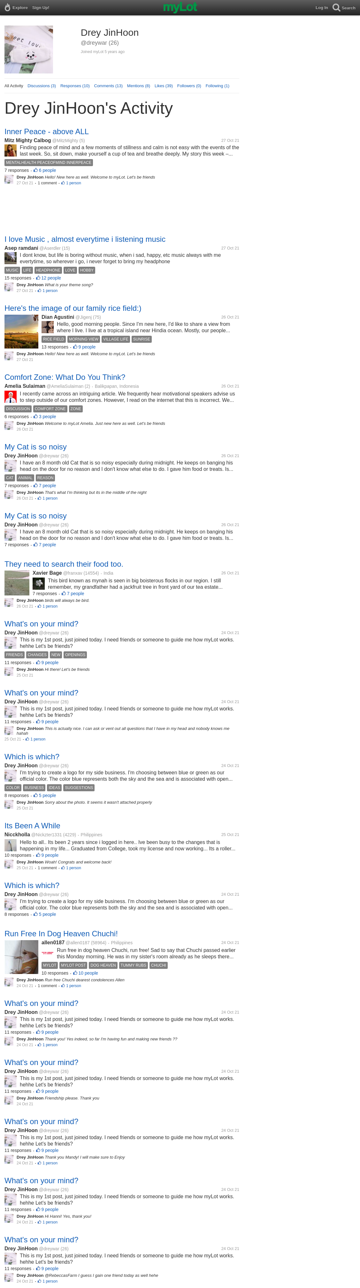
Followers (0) (189, 85)
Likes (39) (164, 85)
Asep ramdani (21, 248)
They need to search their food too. (63, 564)
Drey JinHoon (21, 455)
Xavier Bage (47, 573)
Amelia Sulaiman (24, 386)
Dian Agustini (58, 317)
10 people (88, 973)
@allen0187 (78, 942)
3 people (47, 416)
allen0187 (53, 942)
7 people (47, 485)
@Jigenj (83, 317)
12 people (51, 277)
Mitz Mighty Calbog (27, 140)
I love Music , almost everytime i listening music (84, 239)
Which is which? (31, 756)
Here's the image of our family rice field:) (73, 308)
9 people (87, 346)
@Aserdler (50, 248)
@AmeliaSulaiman (65, 386)
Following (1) (217, 85)
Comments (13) (108, 85)
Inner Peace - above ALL (46, 131)
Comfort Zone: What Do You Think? (64, 377)
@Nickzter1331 (46, 834)
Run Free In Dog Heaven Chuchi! (61, 933)
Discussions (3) (41, 85)
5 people (47, 795)
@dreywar (49, 455)
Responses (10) (75, 85)
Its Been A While (32, 825)
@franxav (72, 573)
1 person (73, 183)
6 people (47, 170)
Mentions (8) (138, 85)
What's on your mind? (41, 623)
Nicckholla (17, 834)
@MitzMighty (65, 140)
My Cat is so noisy (35, 446)
